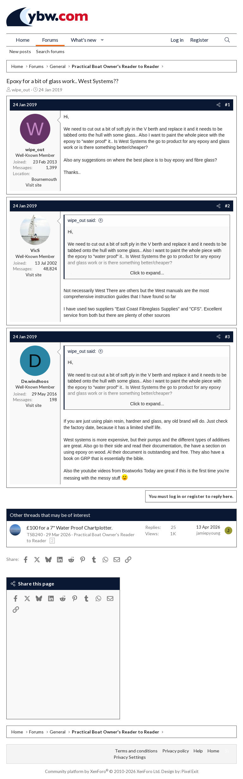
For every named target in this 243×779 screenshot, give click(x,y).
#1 (227, 104)
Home (22, 40)
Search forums (50, 51)
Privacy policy (175, 750)
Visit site (33, 184)
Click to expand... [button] (147, 272)
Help (198, 750)
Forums (50, 40)
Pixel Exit (190, 771)
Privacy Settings (130, 757)
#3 (227, 336)
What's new (83, 40)
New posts (20, 51)
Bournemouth (44, 179)
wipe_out (21, 89)
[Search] (227, 40)
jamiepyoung (208, 533)
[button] (102, 40)
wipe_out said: (82, 220)
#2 (227, 205)
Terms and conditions (136, 750)
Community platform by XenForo (102, 771)
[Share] (218, 104)
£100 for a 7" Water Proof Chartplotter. (69, 527)
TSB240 (35, 534)
